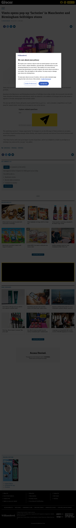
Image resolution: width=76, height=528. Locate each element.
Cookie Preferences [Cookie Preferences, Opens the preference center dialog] (30, 83)
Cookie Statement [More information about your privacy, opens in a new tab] (46, 79)
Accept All (44, 83)
